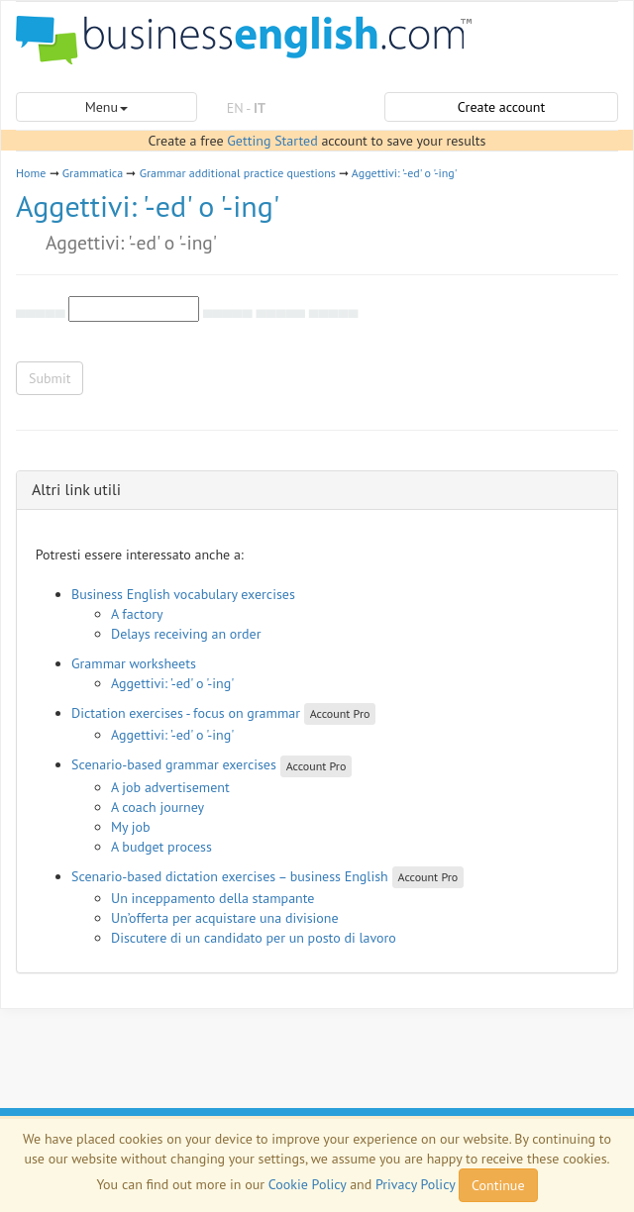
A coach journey (157, 807)
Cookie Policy (307, 1184)
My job (131, 827)
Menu (106, 107)
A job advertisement (170, 787)
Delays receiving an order (186, 634)
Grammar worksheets (133, 663)
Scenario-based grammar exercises (173, 764)
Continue (498, 1185)
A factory (136, 614)
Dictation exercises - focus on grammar (185, 713)
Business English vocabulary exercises (183, 594)
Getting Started (272, 141)
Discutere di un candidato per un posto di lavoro (253, 938)
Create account (501, 107)
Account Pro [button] (340, 713)
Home (31, 172)
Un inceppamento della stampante (212, 898)
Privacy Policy (415, 1184)
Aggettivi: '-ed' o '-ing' (405, 172)
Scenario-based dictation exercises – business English (229, 876)
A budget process (161, 847)
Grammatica (92, 172)
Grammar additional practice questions (238, 172)
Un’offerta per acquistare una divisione (225, 918)
